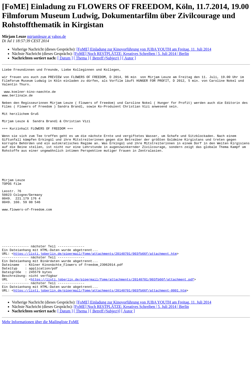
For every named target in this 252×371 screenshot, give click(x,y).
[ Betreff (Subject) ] (105, 58)
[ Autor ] (129, 58)
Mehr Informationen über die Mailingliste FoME (40, 367)
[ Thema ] (81, 58)
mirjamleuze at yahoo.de (46, 36)
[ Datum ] (65, 58)
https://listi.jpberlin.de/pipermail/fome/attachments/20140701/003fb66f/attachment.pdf (112, 322)
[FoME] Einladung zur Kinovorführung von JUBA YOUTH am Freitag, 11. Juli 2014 (144, 49)
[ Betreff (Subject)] (105, 356)
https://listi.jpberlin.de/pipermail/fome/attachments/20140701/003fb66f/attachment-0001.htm (100, 335)
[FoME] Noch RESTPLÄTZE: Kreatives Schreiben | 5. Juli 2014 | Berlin (131, 54)
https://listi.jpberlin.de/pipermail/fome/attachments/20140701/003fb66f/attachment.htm (95, 291)
